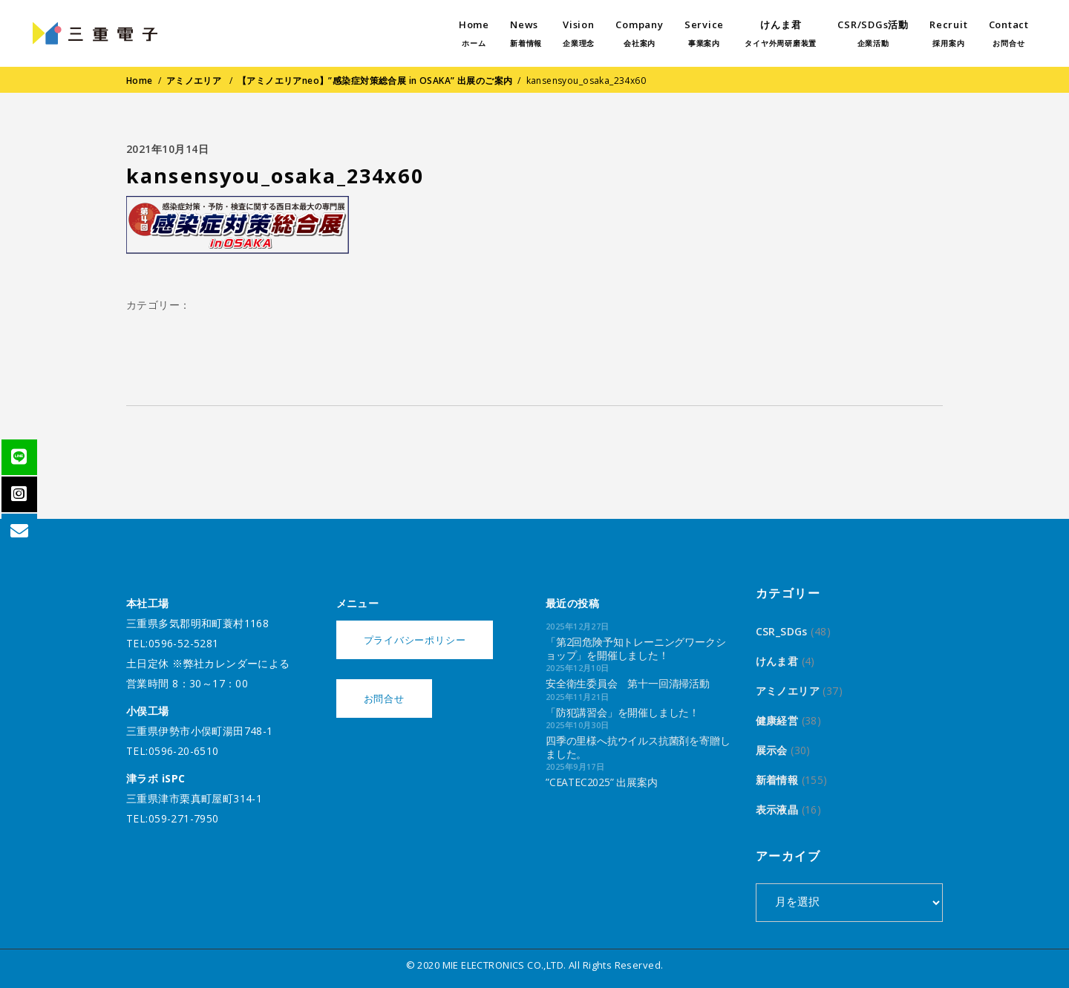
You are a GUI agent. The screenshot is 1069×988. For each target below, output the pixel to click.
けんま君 (777, 661)
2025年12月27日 (577, 626)
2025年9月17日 (575, 766)
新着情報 (777, 780)
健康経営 (777, 720)
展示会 (772, 750)
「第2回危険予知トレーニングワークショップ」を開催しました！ (635, 648)
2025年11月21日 (577, 696)
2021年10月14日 (167, 149)
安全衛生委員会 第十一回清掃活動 (628, 683)
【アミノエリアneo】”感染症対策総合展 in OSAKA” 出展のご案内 (375, 80)
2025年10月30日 (577, 724)
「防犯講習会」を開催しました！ (622, 712)
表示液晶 (777, 809)
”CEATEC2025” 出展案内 (602, 782)
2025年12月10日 (577, 667)
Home (139, 80)
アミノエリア (194, 80)
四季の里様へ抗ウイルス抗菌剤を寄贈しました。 (638, 747)
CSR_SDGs (782, 631)
